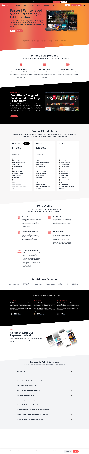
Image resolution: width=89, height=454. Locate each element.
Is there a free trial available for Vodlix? (27, 385)
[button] (21, 188)
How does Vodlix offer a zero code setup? (27, 405)
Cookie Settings (68, 451)
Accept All (76, 451)
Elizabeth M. (16, 313)
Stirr (43, 314)
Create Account (76, 5)
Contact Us (64, 1)
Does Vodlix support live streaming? (26, 400)
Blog (53, 5)
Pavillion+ (64, 314)
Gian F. (62, 313)
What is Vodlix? (21, 371)
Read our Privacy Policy (28, 452)
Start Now (19, 30)
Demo (67, 5)
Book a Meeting (57, 1)
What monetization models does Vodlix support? (29, 390)
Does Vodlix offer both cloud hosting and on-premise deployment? (34, 409)
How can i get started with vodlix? (25, 395)
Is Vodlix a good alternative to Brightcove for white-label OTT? (32, 414)
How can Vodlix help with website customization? (29, 381)
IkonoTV (19, 314)
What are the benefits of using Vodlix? (26, 376)
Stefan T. (39, 313)
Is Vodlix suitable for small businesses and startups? (30, 419)
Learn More (14, 188)
